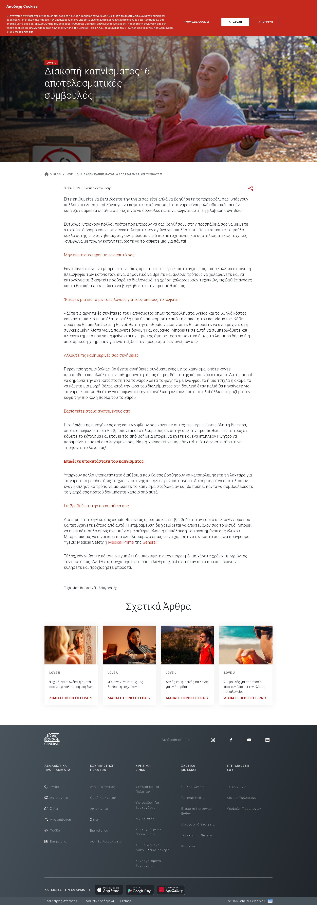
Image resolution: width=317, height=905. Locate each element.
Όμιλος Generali (194, 787)
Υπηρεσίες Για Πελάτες (147, 789)
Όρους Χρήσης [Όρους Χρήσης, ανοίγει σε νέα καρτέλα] (24, 26)
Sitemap (125, 901)
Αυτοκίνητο (56, 797)
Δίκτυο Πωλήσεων (242, 798)
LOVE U (54, 672)
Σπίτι (51, 808)
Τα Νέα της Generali (197, 835)
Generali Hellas (193, 798)
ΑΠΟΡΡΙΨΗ (266, 16)
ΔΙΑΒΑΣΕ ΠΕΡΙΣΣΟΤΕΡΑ (71, 698)
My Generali (145, 818)
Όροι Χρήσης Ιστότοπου (60, 901)
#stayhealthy (108, 588)
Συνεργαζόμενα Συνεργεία (148, 863)
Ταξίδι (52, 830)
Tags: (67, 588)
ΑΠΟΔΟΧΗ (235, 16)
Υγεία (51, 786)
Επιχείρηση (56, 841)
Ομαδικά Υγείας (103, 798)
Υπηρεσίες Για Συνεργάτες (147, 805)
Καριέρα (188, 846)
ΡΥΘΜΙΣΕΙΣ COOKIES (196, 16)
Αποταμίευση (57, 819)
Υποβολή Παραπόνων (244, 809)
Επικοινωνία (237, 787)
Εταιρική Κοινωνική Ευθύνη (197, 811)
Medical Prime (121, 542)
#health (77, 588)
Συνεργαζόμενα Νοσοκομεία (148, 832)
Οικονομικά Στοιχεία (198, 824)
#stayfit (90, 588)
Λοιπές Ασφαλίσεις (106, 841)
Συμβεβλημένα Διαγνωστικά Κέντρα (152, 847)
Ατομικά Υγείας (102, 787)
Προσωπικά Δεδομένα (98, 901)
